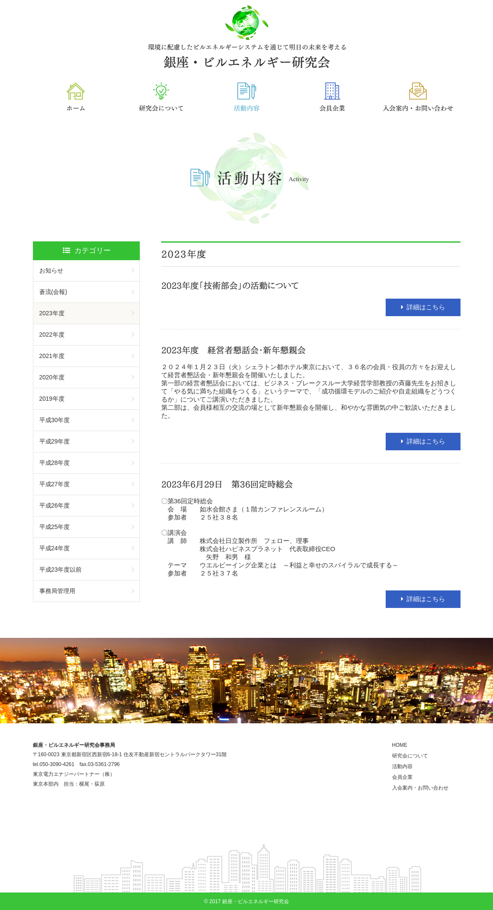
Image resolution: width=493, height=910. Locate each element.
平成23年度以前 (60, 569)
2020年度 (52, 377)
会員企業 (402, 777)
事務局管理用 (57, 590)
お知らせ (51, 270)
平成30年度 (54, 420)
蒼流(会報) (53, 291)
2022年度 (52, 334)
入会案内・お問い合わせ (420, 788)
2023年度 (52, 313)
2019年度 (52, 398)
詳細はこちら (426, 307)
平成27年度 (54, 484)
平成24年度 (54, 548)
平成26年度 (54, 505)
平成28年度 (54, 462)
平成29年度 (54, 441)
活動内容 (402, 766)
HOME (399, 745)
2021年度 (52, 355)
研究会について (410, 756)
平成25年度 (54, 526)
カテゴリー (87, 251)
